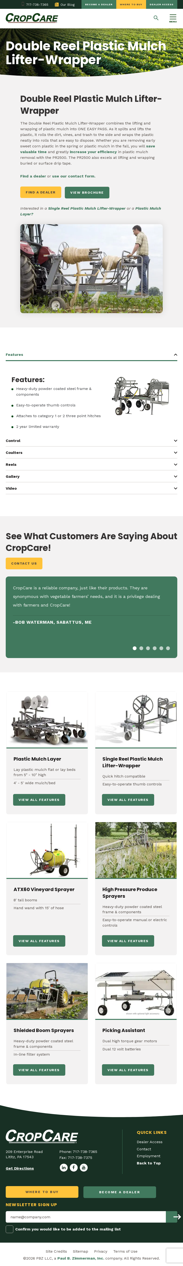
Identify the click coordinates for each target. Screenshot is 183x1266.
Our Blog (62, 4)
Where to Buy (130, 4)
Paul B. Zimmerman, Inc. (80, 1257)
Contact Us (24, 563)
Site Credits (56, 1250)
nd (26, 176)
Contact (144, 1148)
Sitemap (80, 1250)
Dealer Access (161, 4)
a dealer (37, 176)
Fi (22, 176)
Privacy (100, 1250)
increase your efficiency (93, 152)
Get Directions (20, 1167)
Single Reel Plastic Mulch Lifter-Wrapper (87, 207)
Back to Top (149, 1162)
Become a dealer (97, 4)
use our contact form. (73, 176)
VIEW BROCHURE (88, 192)
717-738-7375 (80, 1157)
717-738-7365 (35, 4)
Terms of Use (125, 1250)
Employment (148, 1155)
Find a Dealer (41, 192)
